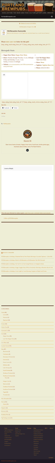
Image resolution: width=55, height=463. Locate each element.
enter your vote (11, 42)
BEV (46, 428)
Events (3, 324)
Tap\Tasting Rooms (8, 430)
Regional (47, 33)
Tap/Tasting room (5, 418)
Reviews (3, 411)
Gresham (36, 447)
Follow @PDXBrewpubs (11, 218)
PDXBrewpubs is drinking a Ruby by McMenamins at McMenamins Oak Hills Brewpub (23, 260)
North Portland (6, 370)
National (5, 317)
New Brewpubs (5, 398)
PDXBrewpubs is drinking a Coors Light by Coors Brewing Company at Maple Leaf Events (24, 271)
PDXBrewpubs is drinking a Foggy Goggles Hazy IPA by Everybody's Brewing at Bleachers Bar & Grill (27, 267)
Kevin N (10, 33)
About (51, 428)
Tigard (4, 392)
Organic (3, 408)
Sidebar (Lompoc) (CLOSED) (28, 23)
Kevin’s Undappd (8, 252)
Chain (2, 312)
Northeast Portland (7, 373)
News (2, 402)
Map (2, 349)
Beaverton (5, 351)
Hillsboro (5, 365)
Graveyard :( (4, 330)
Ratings (29, 428)
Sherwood (5, 384)
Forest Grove (6, 362)
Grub (20, 33)
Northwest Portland (8, 376)
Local (4, 314)
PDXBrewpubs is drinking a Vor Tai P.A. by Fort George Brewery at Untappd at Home (22, 264)
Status (4, 404)
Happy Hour (24, 33)
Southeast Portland (7, 386)
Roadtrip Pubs (4, 414)
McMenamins (7, 123)
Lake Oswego (6, 367)
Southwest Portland (8, 389)
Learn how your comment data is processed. (38, 213)
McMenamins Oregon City (26, 27)
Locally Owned (41, 33)
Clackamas (16, 33)
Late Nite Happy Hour (33, 33)
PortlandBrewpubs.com (8, 16)
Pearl (6, 378)
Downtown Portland (8, 357)
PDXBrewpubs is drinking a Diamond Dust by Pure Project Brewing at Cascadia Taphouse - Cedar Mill (26, 256)
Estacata (5, 359)
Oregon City (6, 381)
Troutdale (5, 394)
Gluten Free (4, 327)
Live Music (4, 342)
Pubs (5, 428)
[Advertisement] (27, 159)
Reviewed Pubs (8, 432)
